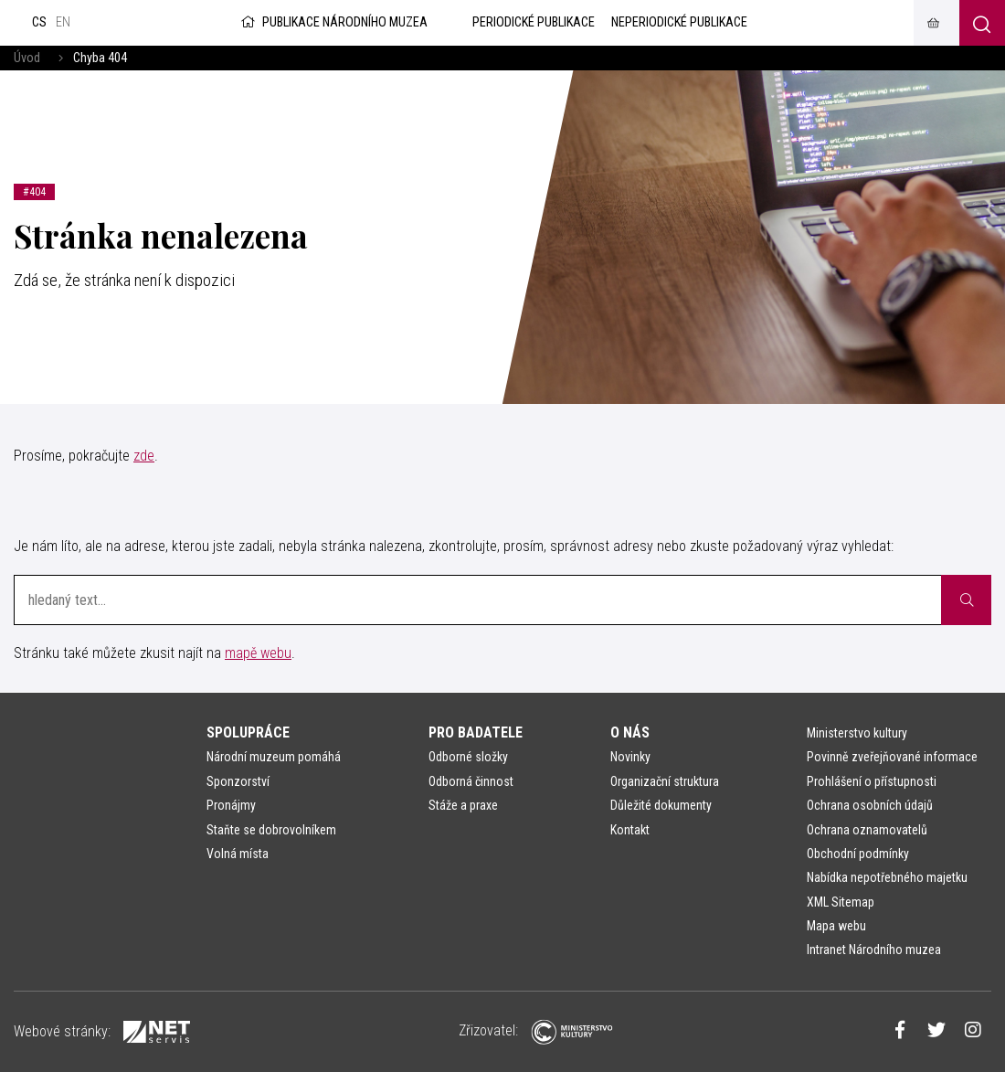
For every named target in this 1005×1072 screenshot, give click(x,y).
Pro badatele (475, 732)
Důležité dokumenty (661, 805)
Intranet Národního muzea (874, 949)
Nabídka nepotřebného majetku (887, 877)
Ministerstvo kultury (857, 733)
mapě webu (258, 653)
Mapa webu (836, 925)
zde (143, 455)
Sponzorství (238, 781)
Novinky (630, 756)
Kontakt (630, 830)
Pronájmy (231, 805)
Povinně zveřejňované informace (892, 756)
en (63, 22)
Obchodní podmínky (858, 853)
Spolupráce (248, 732)
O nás (630, 732)
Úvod (27, 58)
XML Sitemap (840, 902)
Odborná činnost (470, 781)
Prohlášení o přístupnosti (871, 781)
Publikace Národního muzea (333, 22)
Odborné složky (468, 756)
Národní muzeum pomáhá (273, 756)
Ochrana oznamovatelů (867, 830)
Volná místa (237, 853)
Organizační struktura (664, 781)
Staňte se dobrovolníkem (271, 830)
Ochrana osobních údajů (870, 805)
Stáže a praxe (463, 805)
